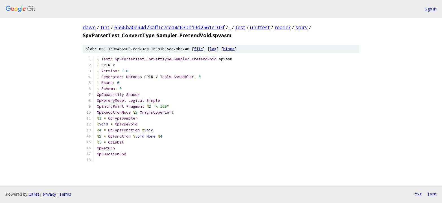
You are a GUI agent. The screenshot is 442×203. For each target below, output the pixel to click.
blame (229, 49)
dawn (89, 27)
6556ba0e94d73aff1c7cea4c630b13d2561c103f (169, 27)
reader (283, 27)
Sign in (430, 9)
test (240, 27)
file (198, 49)
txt (418, 194)
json (431, 194)
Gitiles (34, 194)
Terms (65, 194)
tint (105, 27)
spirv (302, 27)
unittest (260, 27)
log (213, 49)
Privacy (49, 194)
